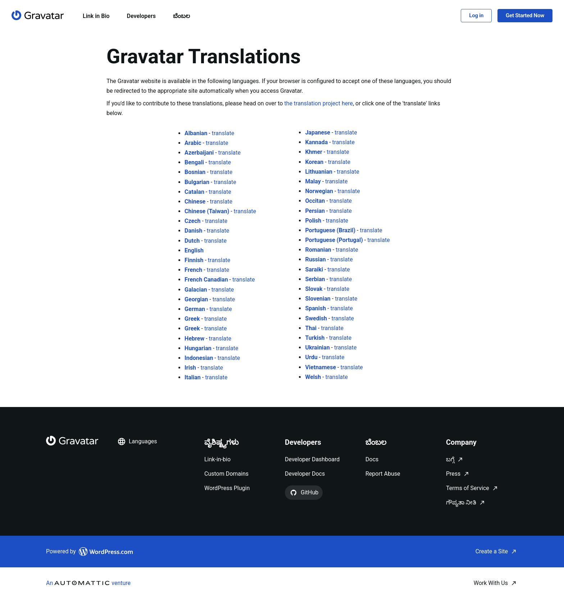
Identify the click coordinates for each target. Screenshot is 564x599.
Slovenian (317, 298)
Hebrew (194, 338)
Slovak (313, 288)
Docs (371, 459)
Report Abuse (382, 473)
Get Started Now (525, 15)
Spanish (315, 308)
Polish (313, 220)
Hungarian (198, 348)
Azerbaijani (199, 152)
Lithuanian (318, 171)
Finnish (194, 260)
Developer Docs (305, 473)
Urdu (311, 357)
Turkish (314, 337)
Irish (190, 367)
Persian (315, 210)
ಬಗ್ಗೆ (450, 459)
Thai (311, 328)
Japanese (317, 132)
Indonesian (199, 358)
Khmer (313, 151)
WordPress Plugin (227, 488)
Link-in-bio (217, 459)
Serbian (315, 279)
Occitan (315, 200)
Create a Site (492, 551)
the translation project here (318, 103)
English (194, 250)
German (195, 309)
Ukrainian (317, 347)
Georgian (196, 299)
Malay (312, 181)
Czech (192, 221)
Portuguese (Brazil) (330, 230)
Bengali (194, 162)
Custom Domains (226, 473)
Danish (193, 230)
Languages (137, 441)
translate (223, 133)
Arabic (193, 143)
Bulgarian (197, 182)
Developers (141, 16)
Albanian (196, 133)
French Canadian (206, 279)
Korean (314, 162)
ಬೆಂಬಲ (181, 16)
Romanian (318, 249)
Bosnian (195, 172)
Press (453, 473)
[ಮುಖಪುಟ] (38, 15)
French (193, 269)
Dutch (192, 240)
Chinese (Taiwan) (207, 211)
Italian (193, 377)
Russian (315, 259)
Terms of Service (467, 488)
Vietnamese (320, 367)
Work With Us (491, 583)
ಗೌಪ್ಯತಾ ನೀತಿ (461, 502)
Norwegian (319, 191)
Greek (192, 318)
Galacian (196, 289)
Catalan (194, 191)
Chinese (195, 201)
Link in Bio (96, 16)
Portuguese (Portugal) (334, 240)
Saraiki (314, 269)
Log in (476, 15)
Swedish (316, 318)
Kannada (316, 142)
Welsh (313, 377)
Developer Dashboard (312, 459)
